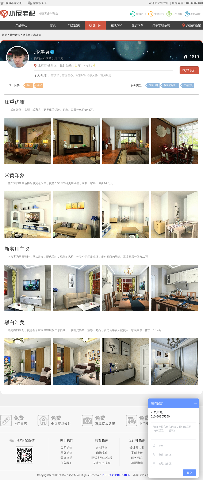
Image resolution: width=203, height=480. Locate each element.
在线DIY (116, 25)
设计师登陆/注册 (159, 3)
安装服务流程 (102, 463)
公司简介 (66, 447)
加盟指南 (137, 463)
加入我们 (66, 463)
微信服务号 (40, 3)
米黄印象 (14, 175)
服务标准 (137, 458)
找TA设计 (189, 70)
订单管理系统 (161, 25)
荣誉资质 (66, 458)
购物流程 (102, 452)
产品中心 (21, 25)
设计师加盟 (137, 447)
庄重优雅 (14, 102)
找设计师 (95, 25)
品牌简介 (66, 452)
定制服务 (102, 447)
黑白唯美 (14, 322)
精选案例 (74, 25)
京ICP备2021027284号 (116, 475)
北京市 (26, 34)
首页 (53, 25)
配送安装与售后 (101, 458)
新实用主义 (17, 249)
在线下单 (137, 25)
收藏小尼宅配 (14, 3)
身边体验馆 (193, 25)
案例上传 (137, 452)
